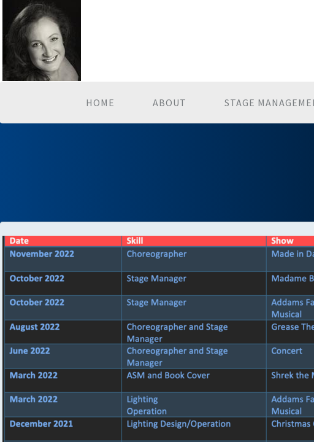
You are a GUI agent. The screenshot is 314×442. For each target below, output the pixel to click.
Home (100, 102)
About (169, 102)
